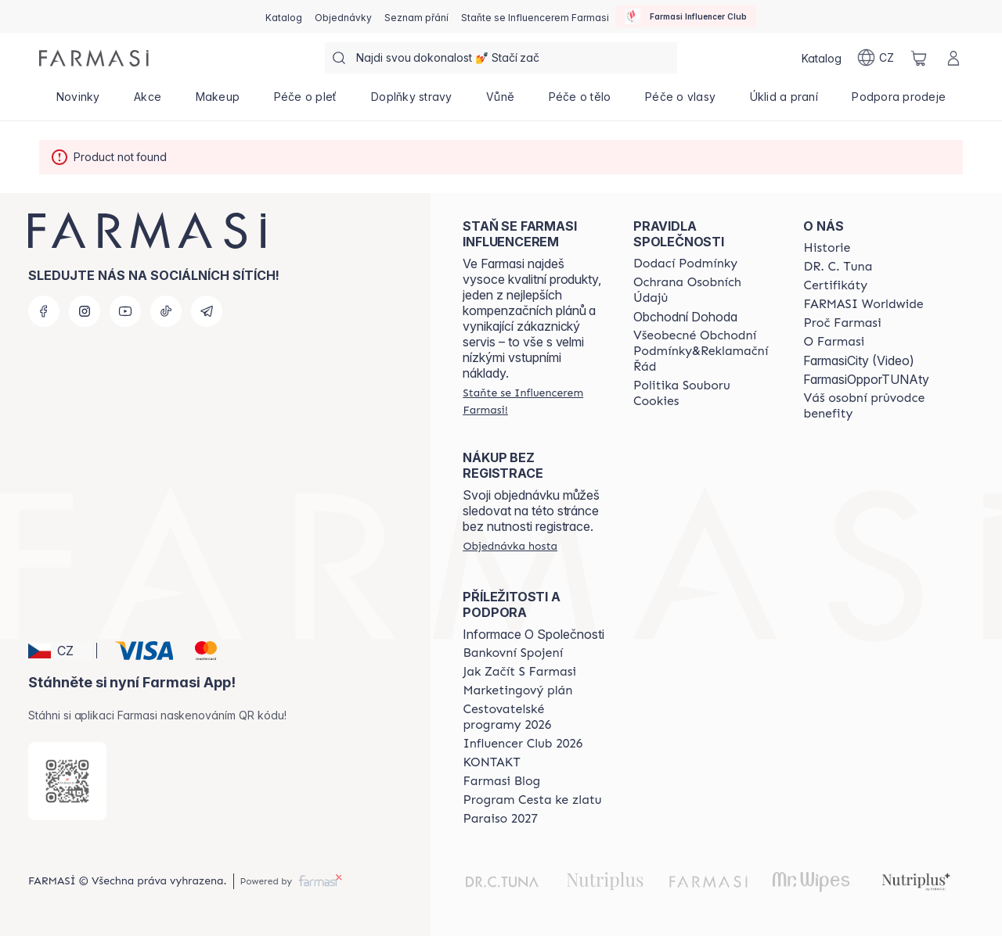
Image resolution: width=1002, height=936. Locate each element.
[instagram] (84, 311)
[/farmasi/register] (343, 16)
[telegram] (206, 311)
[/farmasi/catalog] (283, 16)
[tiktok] (166, 311)
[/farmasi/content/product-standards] (835, 285)
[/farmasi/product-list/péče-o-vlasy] (680, 101)
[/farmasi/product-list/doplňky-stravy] (411, 101)
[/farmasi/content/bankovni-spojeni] (513, 653)
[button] (60, 650)
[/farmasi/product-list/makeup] (217, 101)
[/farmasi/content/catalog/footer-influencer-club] (522, 743)
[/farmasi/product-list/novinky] (78, 101)
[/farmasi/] (94, 58)
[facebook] (43, 311)
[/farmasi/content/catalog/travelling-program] (534, 717)
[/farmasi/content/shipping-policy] (685, 263)
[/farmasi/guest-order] (510, 545)
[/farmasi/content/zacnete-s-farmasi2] (519, 672)
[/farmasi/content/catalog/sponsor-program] (532, 800)
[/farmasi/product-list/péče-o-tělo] (580, 101)
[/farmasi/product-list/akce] (147, 101)
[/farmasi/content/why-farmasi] (842, 323)
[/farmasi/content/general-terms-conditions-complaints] (704, 351)
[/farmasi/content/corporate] (863, 304)
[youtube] (125, 311)
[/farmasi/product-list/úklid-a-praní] (784, 101)
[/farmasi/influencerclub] (685, 16)
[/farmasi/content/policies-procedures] (704, 290)
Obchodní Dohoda (685, 317)
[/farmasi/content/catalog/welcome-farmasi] (874, 405)
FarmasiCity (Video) (858, 360)
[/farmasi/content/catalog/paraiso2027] (500, 819)
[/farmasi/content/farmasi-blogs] (501, 781)
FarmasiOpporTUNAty (866, 379)
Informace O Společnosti (533, 634)
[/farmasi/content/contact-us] (491, 762)
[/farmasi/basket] (919, 57)
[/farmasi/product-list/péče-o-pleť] (305, 101)
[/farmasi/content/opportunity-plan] (517, 690)
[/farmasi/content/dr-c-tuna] (837, 266)
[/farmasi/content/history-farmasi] (826, 248)
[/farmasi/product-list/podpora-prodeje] (899, 101)
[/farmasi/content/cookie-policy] (704, 393)
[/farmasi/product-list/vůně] (500, 101)
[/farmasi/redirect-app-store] (67, 781)
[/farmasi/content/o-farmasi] (833, 342)
